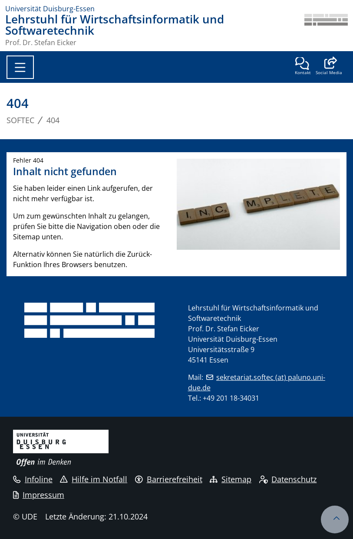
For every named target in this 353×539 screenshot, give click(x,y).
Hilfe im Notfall (93, 479)
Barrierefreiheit (168, 479)
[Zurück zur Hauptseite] (326, 30)
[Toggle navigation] (20, 67)
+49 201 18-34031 (231, 398)
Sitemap (230, 479)
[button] (329, 66)
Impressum (38, 495)
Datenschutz (288, 479)
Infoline (33, 479)
